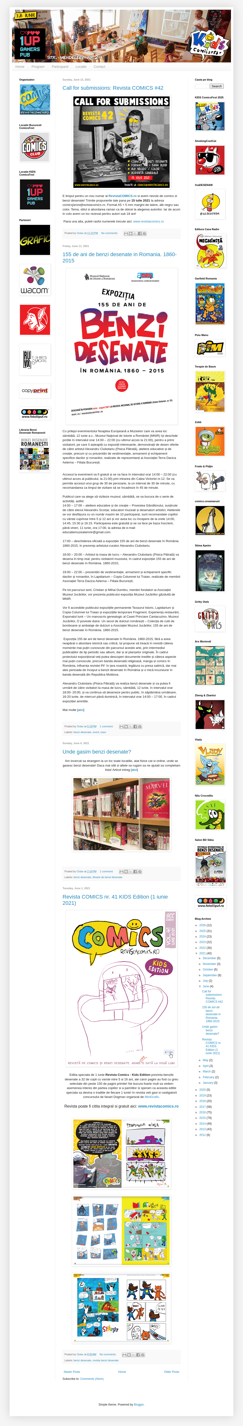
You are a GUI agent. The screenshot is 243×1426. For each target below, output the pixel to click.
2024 (203, 936)
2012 (203, 1135)
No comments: (110, 233)
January (208, 1082)
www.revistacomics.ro (148, 221)
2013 (203, 1129)
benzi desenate (82, 732)
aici (80, 710)
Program (38, 67)
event (96, 732)
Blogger (139, 1404)
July (206, 980)
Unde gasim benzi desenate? (97, 752)
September (210, 975)
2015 (203, 1118)
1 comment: (107, 726)
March (207, 1071)
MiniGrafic (152, 1097)
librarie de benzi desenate (107, 877)
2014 (203, 1123)
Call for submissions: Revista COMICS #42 (113, 88)
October (208, 969)
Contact (99, 67)
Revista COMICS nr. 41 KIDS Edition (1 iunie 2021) (211, 1046)
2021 (203, 953)
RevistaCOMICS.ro (123, 196)
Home (19, 67)
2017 (203, 1107)
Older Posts (171, 1372)
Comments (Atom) (91, 1379)
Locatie (81, 67)
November (210, 964)
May (206, 1060)
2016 (203, 1112)
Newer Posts (72, 1372)
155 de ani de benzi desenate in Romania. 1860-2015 (211, 1014)
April (206, 1066)
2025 (203, 931)
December (210, 958)
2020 (203, 1089)
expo (103, 732)
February (209, 1077)
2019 (203, 1095)
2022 (203, 948)
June (206, 986)
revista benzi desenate (106, 1360)
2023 (203, 942)
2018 (203, 1101)
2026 (203, 925)
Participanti (60, 67)
